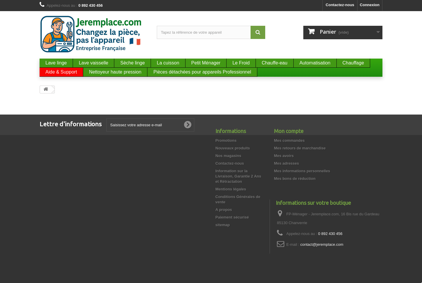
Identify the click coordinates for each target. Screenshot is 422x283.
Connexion (370, 5)
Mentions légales (230, 189)
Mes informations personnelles (302, 171)
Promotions (225, 140)
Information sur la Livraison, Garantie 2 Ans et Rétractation (238, 176)
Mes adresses (286, 163)
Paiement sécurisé (232, 217)
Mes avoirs (284, 156)
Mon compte (289, 131)
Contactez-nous (340, 5)
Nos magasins (228, 156)
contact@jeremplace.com (321, 244)
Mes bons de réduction (295, 178)
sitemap (222, 225)
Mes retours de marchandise (300, 148)
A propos (223, 209)
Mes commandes (289, 140)
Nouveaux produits (232, 148)
